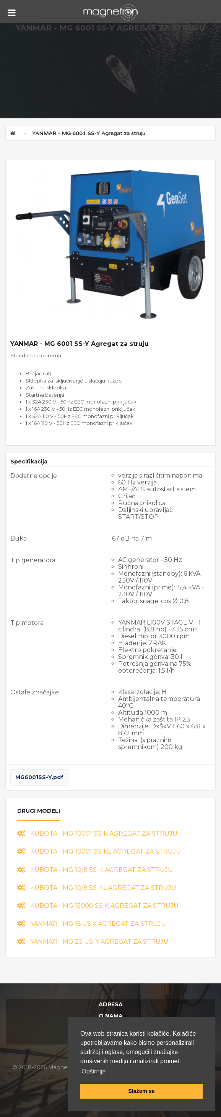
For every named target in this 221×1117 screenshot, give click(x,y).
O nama (111, 1015)
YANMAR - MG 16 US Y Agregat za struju (91, 923)
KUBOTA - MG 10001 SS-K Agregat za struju (97, 833)
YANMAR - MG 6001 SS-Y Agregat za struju (88, 133)
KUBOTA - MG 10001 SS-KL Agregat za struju (99, 851)
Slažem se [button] (141, 1091)
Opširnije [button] (93, 1071)
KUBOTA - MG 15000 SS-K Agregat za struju (98, 905)
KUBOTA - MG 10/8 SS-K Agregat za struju (95, 869)
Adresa (111, 1004)
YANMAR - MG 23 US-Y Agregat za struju (93, 941)
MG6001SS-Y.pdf (39, 777)
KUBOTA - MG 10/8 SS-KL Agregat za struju (96, 887)
